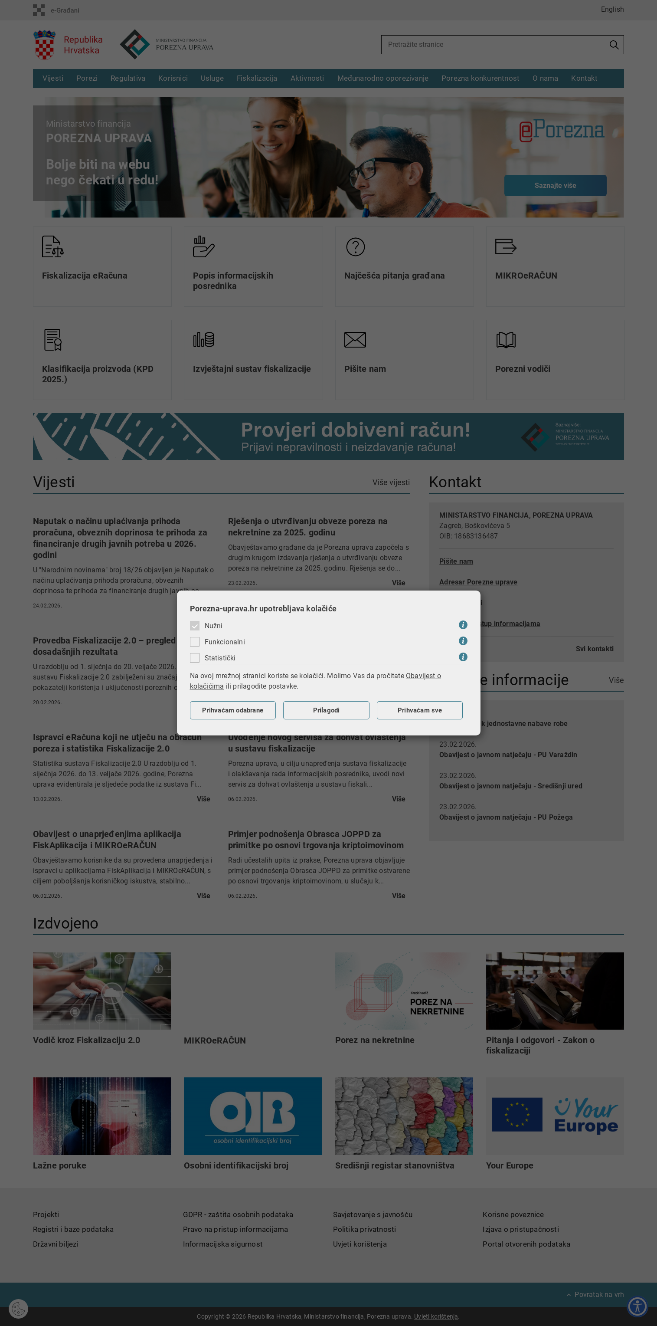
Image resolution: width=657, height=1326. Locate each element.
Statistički (220, 658)
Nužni (214, 626)
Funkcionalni (225, 642)
